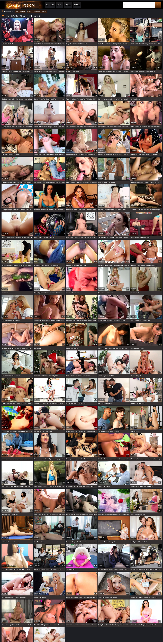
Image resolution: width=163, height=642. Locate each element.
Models (77, 5)
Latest (59, 5)
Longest (68, 5)
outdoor (30, 11)
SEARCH (158, 5)
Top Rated (50, 5)
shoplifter (22, 11)
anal (17, 11)
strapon (44, 11)
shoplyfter (37, 11)
